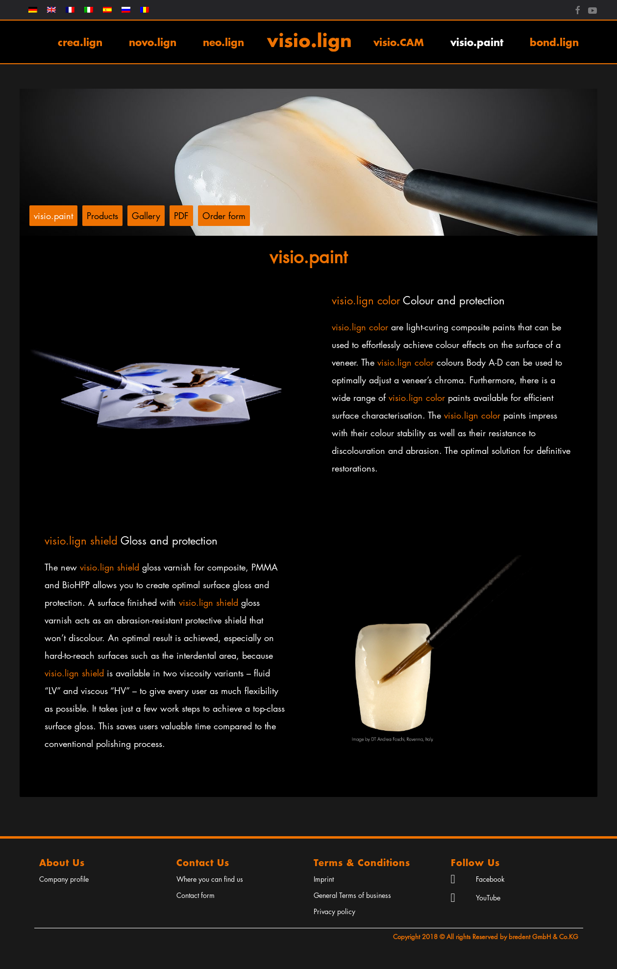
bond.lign (554, 42)
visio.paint (476, 42)
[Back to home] (309, 42)
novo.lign (152, 42)
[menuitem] (33, 10)
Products (102, 216)
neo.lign (223, 42)
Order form (224, 216)
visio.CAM (398, 42)
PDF (181, 216)
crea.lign (80, 42)
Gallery (146, 216)
